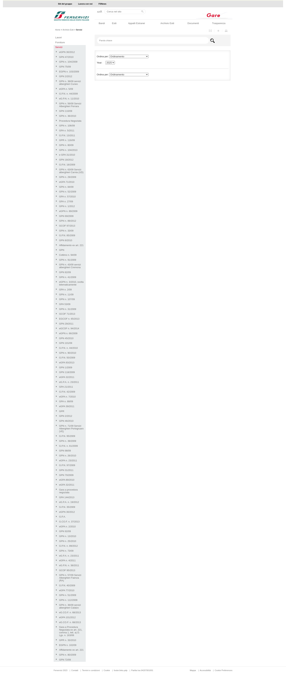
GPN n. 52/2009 (67, 191)
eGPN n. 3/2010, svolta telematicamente (71, 283)
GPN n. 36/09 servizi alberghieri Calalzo (70, 606)
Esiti (114, 23)
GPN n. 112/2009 (68, 600)
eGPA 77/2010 (66, 590)
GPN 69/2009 (66, 216)
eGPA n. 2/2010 (67, 526)
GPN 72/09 (65, 659)
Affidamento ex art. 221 (71, 245)
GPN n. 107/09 (67, 299)
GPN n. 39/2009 (67, 441)
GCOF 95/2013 (67, 570)
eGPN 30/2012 (67, 52)
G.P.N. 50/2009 (67, 357)
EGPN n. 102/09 (67, 645)
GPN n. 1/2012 (67, 206)
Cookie (107, 670)
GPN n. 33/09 (66, 230)
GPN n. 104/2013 (68, 150)
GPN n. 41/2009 (67, 277)
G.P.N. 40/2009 (67, 585)
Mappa (193, 670)
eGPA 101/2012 (67, 617)
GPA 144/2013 (66, 497)
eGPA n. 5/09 (66, 89)
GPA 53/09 (64, 304)
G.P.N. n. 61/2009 (68, 446)
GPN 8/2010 (65, 240)
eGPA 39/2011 (66, 406)
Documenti (193, 23)
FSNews (102, 4)
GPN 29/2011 (66, 323)
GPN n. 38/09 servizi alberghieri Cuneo (70, 82)
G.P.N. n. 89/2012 (68, 545)
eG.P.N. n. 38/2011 (69, 565)
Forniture (60, 42)
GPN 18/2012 (66, 159)
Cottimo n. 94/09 (67, 255)
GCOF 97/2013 (67, 225)
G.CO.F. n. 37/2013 (69, 521)
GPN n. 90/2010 (67, 353)
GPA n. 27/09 (66, 201)
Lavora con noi (85, 4)
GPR (61, 411)
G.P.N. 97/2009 (67, 465)
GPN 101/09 (65, 343)
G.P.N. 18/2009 (67, 164)
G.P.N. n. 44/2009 (68, 93)
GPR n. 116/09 (67, 140)
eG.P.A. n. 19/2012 (69, 502)
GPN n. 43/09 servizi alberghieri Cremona (70, 266)
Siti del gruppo (65, 4)
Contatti (74, 670)
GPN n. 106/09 (67, 125)
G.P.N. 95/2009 (67, 436)
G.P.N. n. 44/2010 (68, 348)
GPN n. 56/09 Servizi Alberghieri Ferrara (70, 105)
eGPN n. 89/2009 (68, 211)
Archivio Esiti (167, 23)
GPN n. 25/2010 (67, 541)
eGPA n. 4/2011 (67, 560)
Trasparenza (218, 23)
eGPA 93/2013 (66, 362)
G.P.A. (62, 516)
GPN (61, 250)
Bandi (102, 23)
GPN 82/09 (65, 272)
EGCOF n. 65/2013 (69, 318)
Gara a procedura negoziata (68, 491)
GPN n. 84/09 (66, 187)
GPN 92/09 (65, 531)
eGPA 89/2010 (66, 479)
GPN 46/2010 (66, 421)
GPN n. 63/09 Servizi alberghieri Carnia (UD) (71, 171)
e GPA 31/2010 (67, 154)
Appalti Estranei (136, 23)
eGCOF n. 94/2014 (69, 328)
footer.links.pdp (120, 670)
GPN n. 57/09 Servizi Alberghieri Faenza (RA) (70, 578)
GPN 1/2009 (65, 367)
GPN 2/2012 (65, 76)
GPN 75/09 (65, 66)
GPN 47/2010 (66, 57)
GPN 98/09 (65, 450)
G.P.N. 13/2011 (67, 135)
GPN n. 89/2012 (67, 220)
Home (57, 30)
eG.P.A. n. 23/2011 (69, 382)
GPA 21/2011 (66, 386)
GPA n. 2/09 (65, 289)
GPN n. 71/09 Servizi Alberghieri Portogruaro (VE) (71, 428)
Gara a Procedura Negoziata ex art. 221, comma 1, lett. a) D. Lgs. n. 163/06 (70, 631)
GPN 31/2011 (66, 470)
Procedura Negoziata (70, 120)
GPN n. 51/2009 (67, 595)
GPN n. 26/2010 (67, 455)
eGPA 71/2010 (66, 182)
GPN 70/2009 (66, 475)
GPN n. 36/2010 (67, 116)
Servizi (58, 47)
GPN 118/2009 (67, 372)
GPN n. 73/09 (66, 550)
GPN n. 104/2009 (68, 61)
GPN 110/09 (65, 111)
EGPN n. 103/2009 (69, 71)
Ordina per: (103, 74)
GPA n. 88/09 (66, 401)
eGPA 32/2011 (66, 377)
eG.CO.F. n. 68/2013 (70, 612)
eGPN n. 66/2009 (68, 333)
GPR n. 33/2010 (67, 640)
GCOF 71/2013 (67, 313)
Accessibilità (205, 670)
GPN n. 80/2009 (67, 654)
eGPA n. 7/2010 (67, 396)
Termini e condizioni (91, 670)
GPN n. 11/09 (66, 294)
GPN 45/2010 (66, 338)
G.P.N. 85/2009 (67, 235)
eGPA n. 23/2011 (68, 460)
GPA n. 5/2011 (66, 130)
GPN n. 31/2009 (67, 309)
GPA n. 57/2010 (67, 196)
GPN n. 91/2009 (67, 259)
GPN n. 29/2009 (67, 177)
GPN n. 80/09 (66, 145)
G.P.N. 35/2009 (67, 507)
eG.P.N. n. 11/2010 (69, 98)
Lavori (58, 37)
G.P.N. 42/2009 (67, 391)
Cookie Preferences (223, 670)
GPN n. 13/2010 (67, 536)
